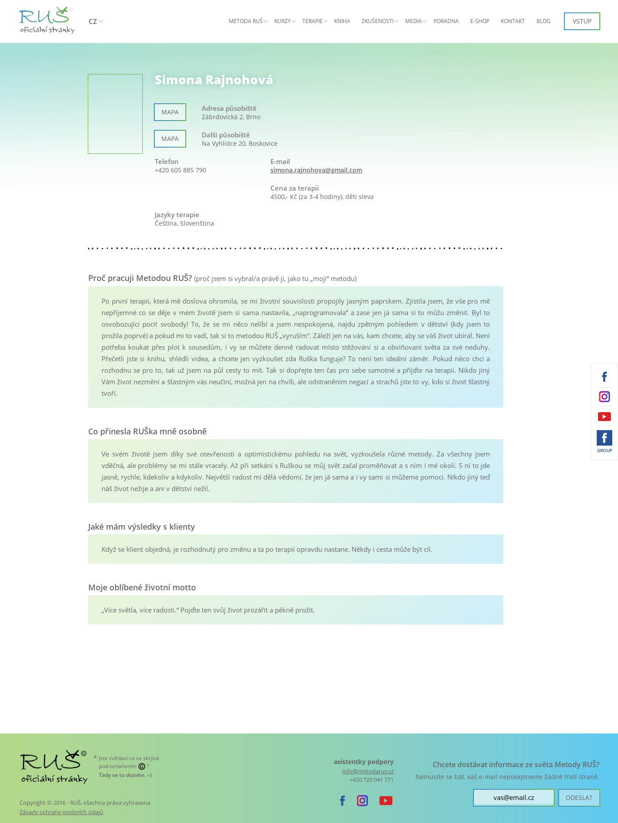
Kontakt (513, 21)
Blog (543, 21)
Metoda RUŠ (246, 21)
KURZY (282, 21)
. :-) (125, 775)
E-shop (479, 21)
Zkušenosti (378, 21)
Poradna (446, 21)
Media (413, 21)
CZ (93, 21)
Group (604, 450)
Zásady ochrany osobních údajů (61, 812)
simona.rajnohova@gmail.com (316, 170)
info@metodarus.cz (368, 771)
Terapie (312, 21)
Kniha (342, 21)
